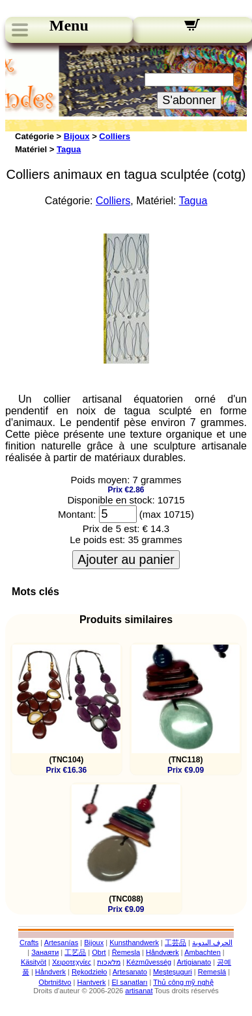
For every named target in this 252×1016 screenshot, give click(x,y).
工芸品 (175, 942)
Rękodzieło (89, 972)
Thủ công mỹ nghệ (183, 982)
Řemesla (126, 952)
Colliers (114, 136)
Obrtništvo (54, 982)
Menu (69, 25)
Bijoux (77, 136)
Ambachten (202, 952)
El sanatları (129, 982)
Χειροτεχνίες (71, 962)
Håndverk (50, 972)
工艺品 (75, 952)
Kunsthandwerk (134, 942)
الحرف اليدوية (212, 942)
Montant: (77, 514)
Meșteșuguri (172, 972)
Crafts (29, 942)
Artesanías (61, 942)
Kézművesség (148, 962)
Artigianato (194, 962)
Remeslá (212, 972)
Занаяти (45, 952)
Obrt (98, 952)
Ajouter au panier (126, 559)
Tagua (69, 149)
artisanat (138, 991)
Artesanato (130, 972)
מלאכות (108, 962)
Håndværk (162, 952)
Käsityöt (33, 962)
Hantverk (91, 982)
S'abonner (189, 100)
